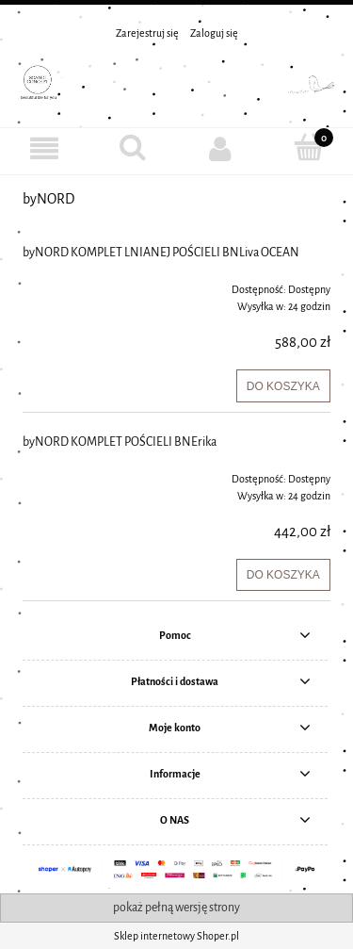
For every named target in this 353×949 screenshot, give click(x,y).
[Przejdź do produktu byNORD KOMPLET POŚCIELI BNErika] (84, 473)
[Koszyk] (309, 147)
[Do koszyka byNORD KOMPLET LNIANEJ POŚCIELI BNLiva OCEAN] (283, 385)
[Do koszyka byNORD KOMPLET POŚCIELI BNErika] (283, 575)
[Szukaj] (132, 147)
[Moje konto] (221, 148)
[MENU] (44, 148)
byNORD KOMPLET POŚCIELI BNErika (120, 442)
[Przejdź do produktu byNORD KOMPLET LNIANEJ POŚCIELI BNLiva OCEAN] (84, 284)
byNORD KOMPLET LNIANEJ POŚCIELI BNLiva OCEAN (161, 252)
